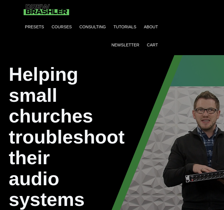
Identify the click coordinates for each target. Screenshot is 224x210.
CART (152, 45)
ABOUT (151, 26)
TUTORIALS (124, 26)
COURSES (62, 26)
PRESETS (34, 26)
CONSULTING (92, 26)
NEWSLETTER (125, 45)
